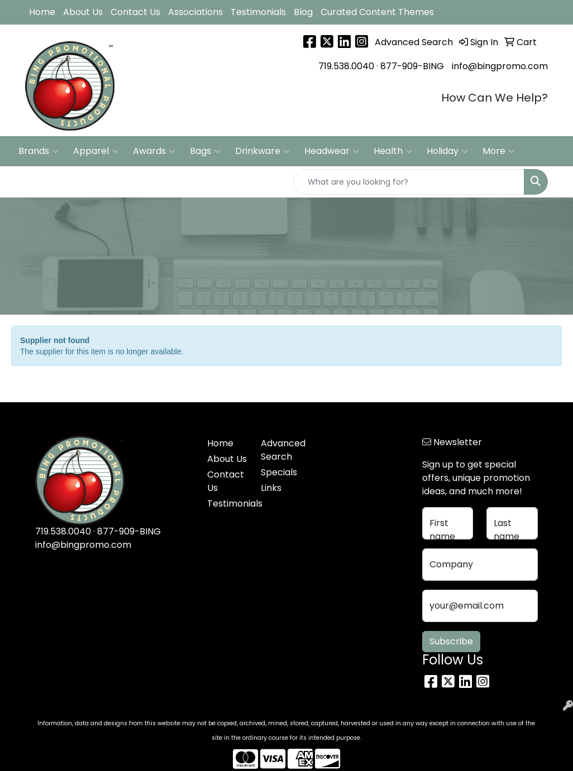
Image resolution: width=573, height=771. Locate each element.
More (499, 151)
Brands (38, 151)
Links (271, 487)
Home (42, 12)
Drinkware (262, 151)
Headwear (331, 151)
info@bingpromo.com (500, 66)
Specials (279, 472)
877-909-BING (412, 66)
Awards (154, 151)
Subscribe (451, 641)
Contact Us (135, 12)
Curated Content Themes (377, 12)
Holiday (447, 151)
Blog (303, 12)
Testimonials (258, 12)
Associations (195, 12)
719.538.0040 (346, 66)
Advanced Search (281, 450)
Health (393, 151)
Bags (205, 151)
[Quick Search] (408, 182)
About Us (83, 12)
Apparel (95, 151)
